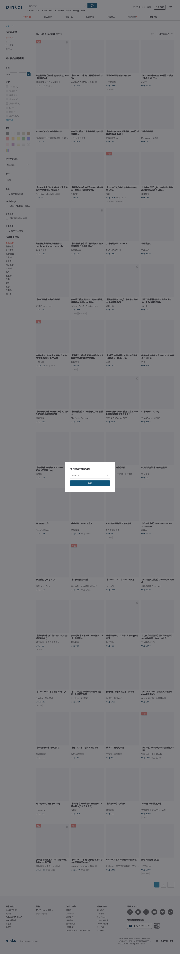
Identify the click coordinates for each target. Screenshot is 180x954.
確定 (90, 483)
